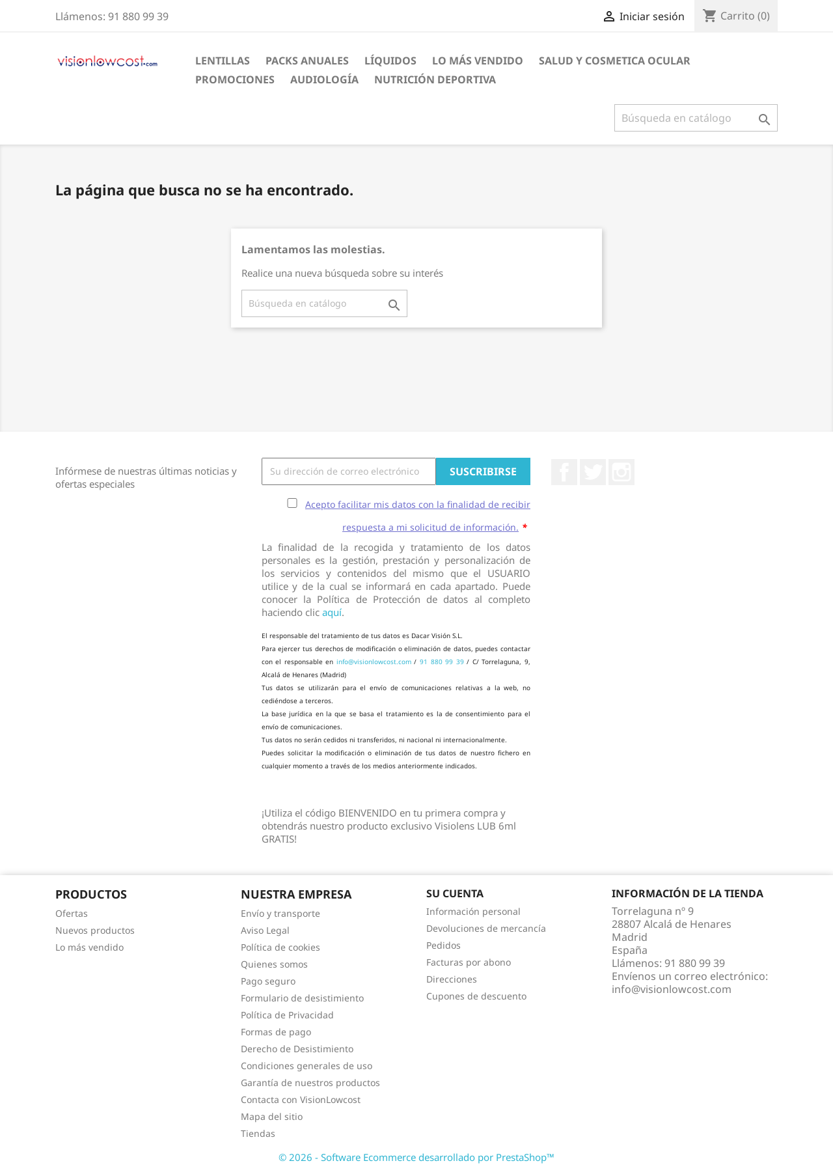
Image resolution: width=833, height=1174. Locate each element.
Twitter (593, 472)
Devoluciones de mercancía (486, 928)
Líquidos (390, 60)
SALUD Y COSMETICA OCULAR (614, 60)
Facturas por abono (468, 962)
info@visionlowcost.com (373, 661)
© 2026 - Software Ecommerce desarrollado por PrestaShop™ (416, 1157)
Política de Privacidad (287, 1015)
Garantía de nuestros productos (310, 1082)
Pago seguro (268, 981)
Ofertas (71, 913)
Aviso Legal (265, 930)
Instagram (621, 472)
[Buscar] (696, 118)
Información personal (473, 911)
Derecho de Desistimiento (297, 1048)
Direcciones (451, 979)
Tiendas (258, 1133)
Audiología (324, 79)
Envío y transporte (280, 913)
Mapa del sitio (272, 1116)
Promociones (235, 79)
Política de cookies (280, 947)
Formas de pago (276, 1032)
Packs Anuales (307, 60)
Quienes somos (274, 964)
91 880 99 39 (442, 661)
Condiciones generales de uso (306, 1065)
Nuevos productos (95, 930)
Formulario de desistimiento (302, 998)
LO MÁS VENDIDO (477, 60)
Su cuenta (455, 893)
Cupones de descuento (476, 996)
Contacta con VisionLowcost (301, 1099)
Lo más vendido (89, 947)
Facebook (564, 472)
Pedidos (443, 945)
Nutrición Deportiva (435, 79)
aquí (332, 612)
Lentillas (222, 60)
